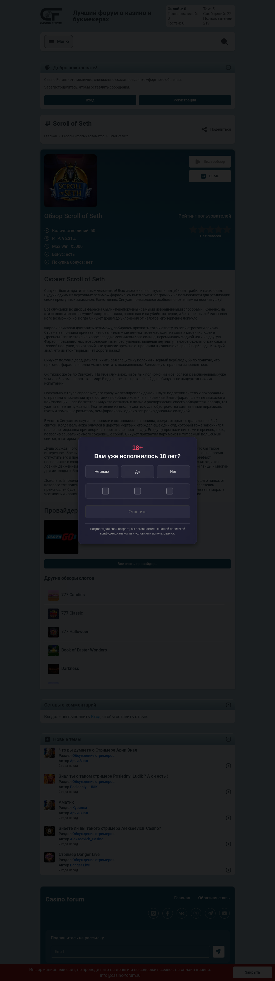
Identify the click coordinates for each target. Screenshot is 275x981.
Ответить (137, 511)
